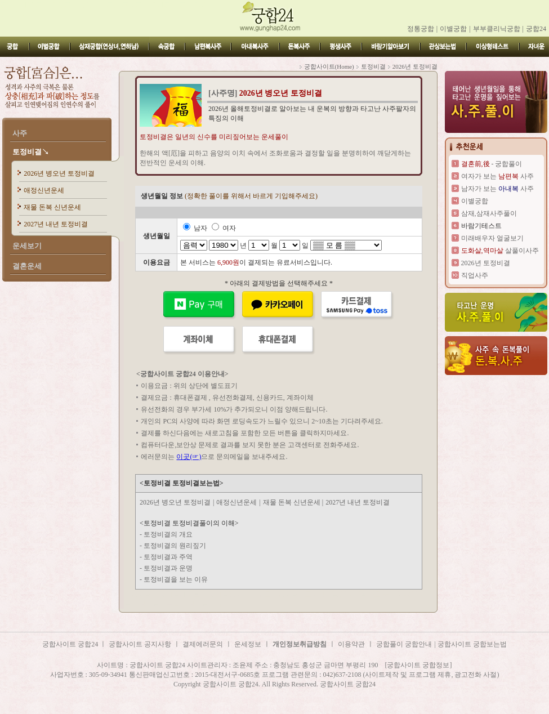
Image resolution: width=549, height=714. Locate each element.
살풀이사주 (500, 251)
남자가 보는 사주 (497, 189)
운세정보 (247, 644)
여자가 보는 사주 (497, 176)
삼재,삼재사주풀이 (489, 213)
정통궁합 (420, 29)
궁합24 (536, 29)
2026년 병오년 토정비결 (59, 173)
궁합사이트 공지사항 (140, 644)
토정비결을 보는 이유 (176, 579)
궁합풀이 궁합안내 (404, 644)
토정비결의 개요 (168, 534)
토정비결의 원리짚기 (175, 546)
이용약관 (351, 644)
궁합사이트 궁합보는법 (472, 644)
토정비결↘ (30, 152)
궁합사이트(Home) (329, 66)
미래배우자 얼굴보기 (492, 238)
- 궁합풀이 (492, 164)
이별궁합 (453, 29)
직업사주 (474, 275)
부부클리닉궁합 (496, 29)
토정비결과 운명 (168, 568)
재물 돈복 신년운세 (52, 207)
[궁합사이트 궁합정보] (418, 665)
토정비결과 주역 (168, 557)
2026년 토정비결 (485, 263)
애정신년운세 (44, 190)
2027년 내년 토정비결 (56, 224)
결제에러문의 (202, 644)
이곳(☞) (188, 457)
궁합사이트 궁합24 (71, 644)
